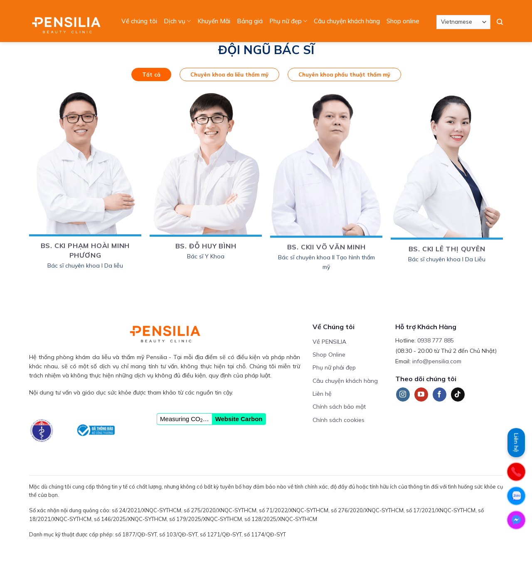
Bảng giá (250, 21)
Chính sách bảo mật (339, 406)
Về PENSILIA (329, 341)
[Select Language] (463, 22)
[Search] (500, 22)
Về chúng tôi (139, 21)
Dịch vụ (177, 21)
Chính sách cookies (339, 420)
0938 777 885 (435, 340)
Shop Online (329, 354)
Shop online (403, 21)
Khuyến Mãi (213, 21)
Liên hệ (322, 393)
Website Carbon (239, 418)
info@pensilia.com (436, 361)
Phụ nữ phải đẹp (334, 367)
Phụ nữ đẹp (288, 21)
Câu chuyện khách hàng (347, 21)
